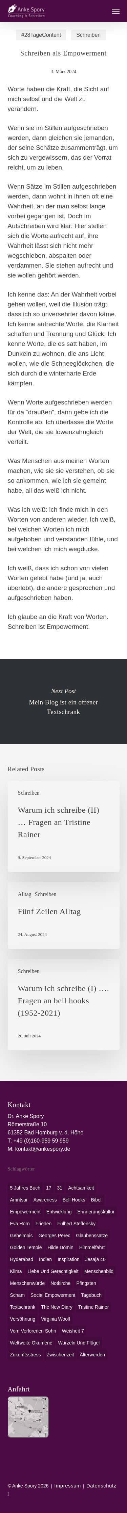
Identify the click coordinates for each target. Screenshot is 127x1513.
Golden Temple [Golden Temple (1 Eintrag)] (26, 1247)
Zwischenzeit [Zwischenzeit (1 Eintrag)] (60, 1354)
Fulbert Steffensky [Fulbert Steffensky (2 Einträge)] (76, 1223)
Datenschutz (101, 1485)
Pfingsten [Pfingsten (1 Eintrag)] (86, 1283)
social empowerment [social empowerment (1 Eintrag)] (52, 1295)
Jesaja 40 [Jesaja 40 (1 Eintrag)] (95, 1259)
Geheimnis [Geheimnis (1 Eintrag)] (21, 1235)
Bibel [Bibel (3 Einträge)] (96, 1200)
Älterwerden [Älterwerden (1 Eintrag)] (92, 1354)
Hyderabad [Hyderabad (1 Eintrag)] (22, 1259)
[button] (116, 10)
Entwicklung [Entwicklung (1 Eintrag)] (59, 1211)
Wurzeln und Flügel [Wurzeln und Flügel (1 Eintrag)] (79, 1342)
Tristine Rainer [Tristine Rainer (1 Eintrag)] (93, 1307)
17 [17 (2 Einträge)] (48, 1188)
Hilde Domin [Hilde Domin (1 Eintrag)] (60, 1247)
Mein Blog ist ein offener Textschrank (63, 701)
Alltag (24, 894)
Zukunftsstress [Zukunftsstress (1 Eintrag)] (25, 1354)
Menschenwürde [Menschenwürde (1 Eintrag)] (27, 1283)
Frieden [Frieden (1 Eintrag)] (43, 1223)
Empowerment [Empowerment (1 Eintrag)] (25, 1211)
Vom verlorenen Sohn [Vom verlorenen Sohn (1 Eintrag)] (33, 1331)
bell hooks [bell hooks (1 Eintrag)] (74, 1200)
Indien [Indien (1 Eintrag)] (45, 1259)
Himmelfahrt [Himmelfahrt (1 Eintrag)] (92, 1247)
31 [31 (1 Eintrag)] (60, 1188)
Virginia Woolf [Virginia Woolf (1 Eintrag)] (55, 1319)
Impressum (67, 1485)
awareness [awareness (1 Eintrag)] (45, 1200)
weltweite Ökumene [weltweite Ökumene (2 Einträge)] (31, 1342)
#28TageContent (41, 35)
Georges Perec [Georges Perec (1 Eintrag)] (54, 1235)
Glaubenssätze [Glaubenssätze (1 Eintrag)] (92, 1235)
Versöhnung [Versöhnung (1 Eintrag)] (23, 1319)
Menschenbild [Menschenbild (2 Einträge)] (98, 1271)
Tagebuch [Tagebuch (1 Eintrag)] (91, 1295)
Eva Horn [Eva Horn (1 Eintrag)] (20, 1223)
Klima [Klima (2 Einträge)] (16, 1271)
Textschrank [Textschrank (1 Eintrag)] (23, 1307)
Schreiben (88, 35)
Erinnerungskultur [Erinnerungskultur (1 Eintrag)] (95, 1211)
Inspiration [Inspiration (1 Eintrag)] (69, 1259)
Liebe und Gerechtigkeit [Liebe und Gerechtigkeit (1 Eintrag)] (53, 1271)
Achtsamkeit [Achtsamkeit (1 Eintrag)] (81, 1188)
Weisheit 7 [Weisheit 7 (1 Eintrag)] (73, 1331)
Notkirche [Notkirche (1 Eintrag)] (60, 1283)
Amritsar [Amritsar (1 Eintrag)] (19, 1200)
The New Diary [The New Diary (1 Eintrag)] (56, 1307)
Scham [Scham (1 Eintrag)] (17, 1295)
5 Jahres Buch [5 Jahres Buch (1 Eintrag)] (25, 1188)
